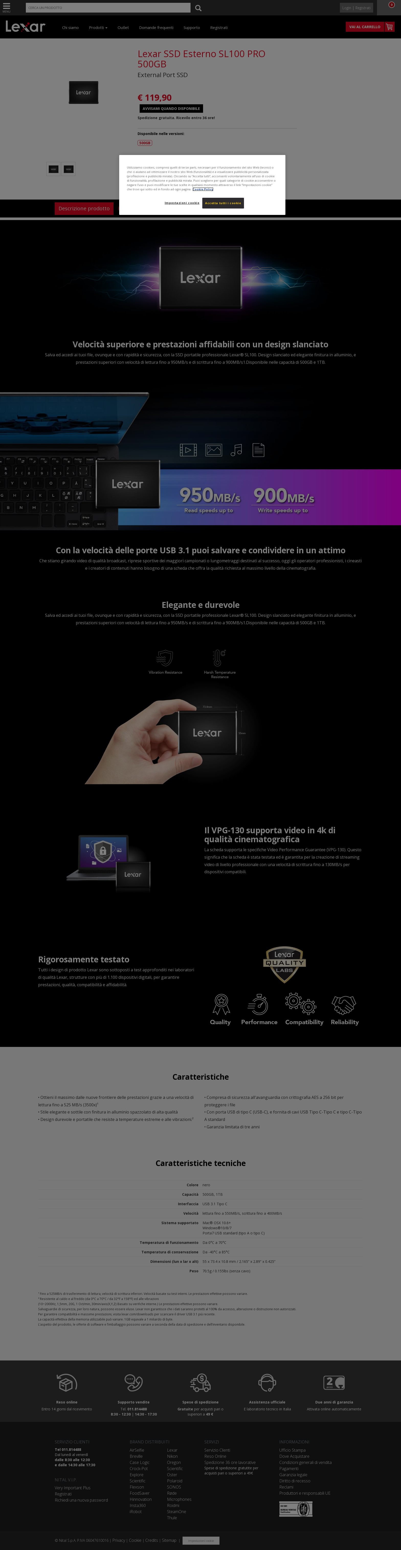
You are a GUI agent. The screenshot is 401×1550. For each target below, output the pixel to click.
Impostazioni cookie (182, 203)
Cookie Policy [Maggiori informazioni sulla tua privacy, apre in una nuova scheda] (203, 189)
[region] (202, 185)
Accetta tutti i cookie (223, 203)
